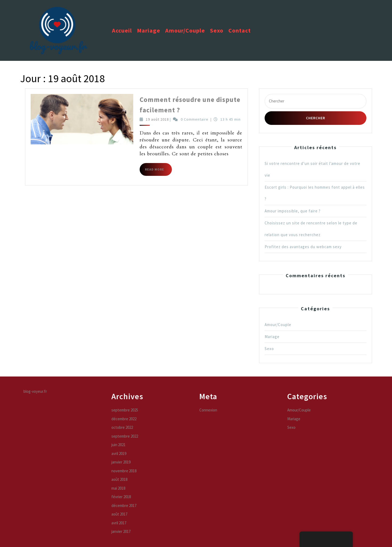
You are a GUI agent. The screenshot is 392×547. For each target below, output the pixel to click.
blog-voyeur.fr (35, 391)
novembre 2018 (123, 470)
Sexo (216, 30)
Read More (158, 171)
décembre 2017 (123, 505)
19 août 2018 (157, 119)
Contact (239, 30)
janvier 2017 (121, 531)
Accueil (122, 30)
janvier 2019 (121, 462)
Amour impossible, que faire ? (293, 210)
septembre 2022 (124, 436)
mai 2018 (118, 488)
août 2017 (119, 514)
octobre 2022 (122, 427)
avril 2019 (118, 453)
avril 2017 (118, 522)
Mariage (148, 30)
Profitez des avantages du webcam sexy (303, 246)
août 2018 (119, 479)
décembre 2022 (123, 418)
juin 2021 (118, 444)
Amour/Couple (185, 30)
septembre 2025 (124, 410)
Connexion (208, 410)
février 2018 (121, 496)
